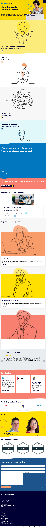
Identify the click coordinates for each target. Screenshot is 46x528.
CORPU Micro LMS (10, 216)
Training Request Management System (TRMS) (9, 505)
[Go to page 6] (21, 410)
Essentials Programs (4, 499)
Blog (1, 511)
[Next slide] (44, 361)
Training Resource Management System (16, 213)
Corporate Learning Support (12, 207)
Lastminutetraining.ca (11, 210)
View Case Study (5, 390)
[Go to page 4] (19, 410)
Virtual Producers (4, 504)
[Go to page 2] (17, 410)
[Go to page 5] (24, 395)
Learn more (4, 264)
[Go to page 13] (27, 410)
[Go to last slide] (2, 361)
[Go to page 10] (24, 410)
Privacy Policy (3, 513)
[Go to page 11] (25, 410)
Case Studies (3, 508)
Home (2, 496)
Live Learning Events (4, 501)
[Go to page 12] (26, 410)
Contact (2, 512)
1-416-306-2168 (3, 519)
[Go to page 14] (28, 410)
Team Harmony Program (5, 500)
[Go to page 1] (21, 395)
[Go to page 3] (18, 410)
